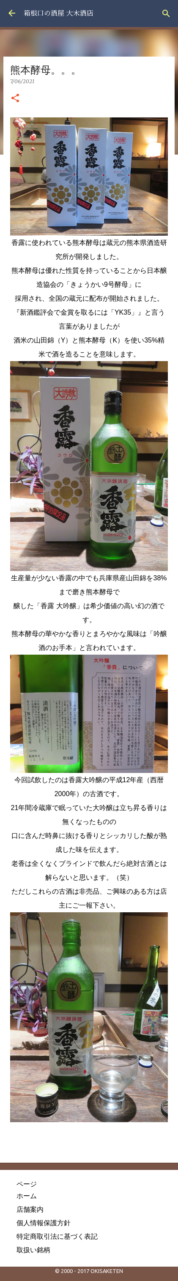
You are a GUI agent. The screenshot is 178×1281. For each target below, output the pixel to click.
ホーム (26, 1195)
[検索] (166, 13)
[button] (15, 98)
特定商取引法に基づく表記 (57, 1236)
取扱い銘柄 (33, 1250)
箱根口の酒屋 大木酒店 (58, 13)
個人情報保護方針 (43, 1222)
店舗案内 (30, 1209)
